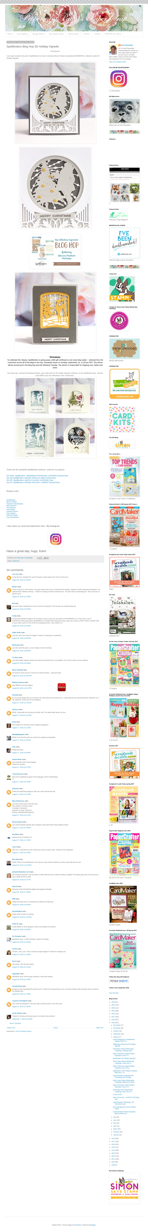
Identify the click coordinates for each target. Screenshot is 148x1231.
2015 (113, 1147)
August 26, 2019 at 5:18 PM (21, 597)
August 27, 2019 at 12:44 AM (21, 715)
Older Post (99, 1028)
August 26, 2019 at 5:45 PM (21, 609)
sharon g (15, 709)
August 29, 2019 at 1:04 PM (21, 979)
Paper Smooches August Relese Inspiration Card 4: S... (124, 1054)
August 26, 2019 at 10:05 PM (21, 676)
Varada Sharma (12, 511)
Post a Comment (15, 1023)
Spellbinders (11, 500)
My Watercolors (56, 34)
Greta (14, 722)
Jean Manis (11, 509)
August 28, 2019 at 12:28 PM (21, 917)
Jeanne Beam (17, 759)
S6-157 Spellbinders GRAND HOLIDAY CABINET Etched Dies (33, 482)
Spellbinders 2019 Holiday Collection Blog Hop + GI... (125, 1071)
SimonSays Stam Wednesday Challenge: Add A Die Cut (123, 1090)
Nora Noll (15, 859)
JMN (13, 899)
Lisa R (14, 847)
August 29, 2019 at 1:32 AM (21, 954)
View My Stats (114, 993)
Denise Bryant (17, 822)
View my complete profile (117, 62)
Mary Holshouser (18, 801)
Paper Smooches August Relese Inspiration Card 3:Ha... (124, 1067)
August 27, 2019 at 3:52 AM (21, 740)
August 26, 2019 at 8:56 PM (21, 651)
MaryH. (14, 587)
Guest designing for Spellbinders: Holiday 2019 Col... (124, 1040)
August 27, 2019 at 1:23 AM (21, 728)
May (115, 1123)
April (115, 1126)
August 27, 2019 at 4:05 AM (21, 753)
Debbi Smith (16, 632)
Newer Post (11, 1028)
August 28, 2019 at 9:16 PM (21, 942)
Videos (97, 34)
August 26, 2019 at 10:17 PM (21, 688)
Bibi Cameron (12, 506)
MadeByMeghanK (18, 734)
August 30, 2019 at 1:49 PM (21, 994)
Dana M (15, 886)
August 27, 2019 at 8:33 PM (21, 852)
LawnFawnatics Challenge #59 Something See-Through (123, 1076)
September (117, 1034)
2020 (113, 1020)
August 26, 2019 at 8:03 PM (21, 638)
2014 (113, 1150)
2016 (113, 1144)
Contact (86, 34)
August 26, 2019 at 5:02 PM (21, 580)
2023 (113, 1011)
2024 (113, 1008)
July (114, 1117)
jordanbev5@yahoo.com (21, 872)
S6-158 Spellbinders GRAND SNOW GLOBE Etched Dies (31, 478)
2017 (113, 1141)
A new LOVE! (117, 1094)
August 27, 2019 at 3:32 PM (21, 782)
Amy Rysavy (11, 507)
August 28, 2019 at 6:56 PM (21, 929)
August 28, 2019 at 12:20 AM (21, 865)
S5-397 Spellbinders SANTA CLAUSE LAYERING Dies (30, 480)
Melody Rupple (12, 515)
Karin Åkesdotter (13, 517)
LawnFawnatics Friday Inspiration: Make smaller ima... (124, 1112)
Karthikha (15, 834)
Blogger (93, 1225)
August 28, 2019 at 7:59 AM (21, 892)
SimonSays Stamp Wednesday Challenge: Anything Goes (123, 1050)
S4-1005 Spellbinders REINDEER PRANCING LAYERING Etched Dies (37, 476)
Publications (73, 34)
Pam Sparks (11, 513)
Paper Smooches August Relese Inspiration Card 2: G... (124, 1086)
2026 (113, 1002)
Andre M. (15, 924)
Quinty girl (16, 645)
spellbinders (16, 561)
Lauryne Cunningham (20, 1001)
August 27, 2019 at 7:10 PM (21, 840)
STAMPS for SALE (113, 34)
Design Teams (38, 34)
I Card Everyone (18, 774)
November (117, 1028)
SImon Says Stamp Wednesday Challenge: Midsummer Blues (123, 1081)
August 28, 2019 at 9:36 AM (21, 905)
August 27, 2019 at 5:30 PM (21, 828)
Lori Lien (15, 574)
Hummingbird (17, 911)
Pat (13, 603)
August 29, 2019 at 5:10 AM (21, 967)
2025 (113, 1005)
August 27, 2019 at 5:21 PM (21, 815)
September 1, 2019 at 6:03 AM (22, 1019)
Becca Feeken (12, 502)
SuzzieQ (15, 695)
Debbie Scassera (18, 682)
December (117, 1025)
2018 (113, 1138)
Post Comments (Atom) (23, 1031)
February (116, 1132)
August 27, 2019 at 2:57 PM (21, 767)
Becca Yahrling (17, 670)
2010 (113, 1162)
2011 (113, 1159)
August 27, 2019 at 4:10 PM (21, 794)
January (116, 1135)
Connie (14, 949)
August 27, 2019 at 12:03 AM (21, 703)
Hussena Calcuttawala (15, 504)
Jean (14, 747)
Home (9, 34)
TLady (14, 616)
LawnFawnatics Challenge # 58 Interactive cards (123, 1103)
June (115, 1120)
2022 (113, 1014)
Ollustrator (77, 1225)
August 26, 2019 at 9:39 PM (21, 663)
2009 (113, 1165)
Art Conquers (17, 936)
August (115, 1037)
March (115, 1129)
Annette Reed (17, 986)
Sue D (14, 961)
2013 (113, 1153)
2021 (113, 1017)
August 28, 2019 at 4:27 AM (21, 880)
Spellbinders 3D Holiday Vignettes (124, 1058)
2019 (113, 1023)
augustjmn (16, 974)
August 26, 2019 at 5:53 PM (21, 626)
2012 (113, 1156)
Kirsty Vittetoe (17, 1013)
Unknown (15, 788)
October (116, 1031)
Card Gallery (22, 34)
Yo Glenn (15, 657)
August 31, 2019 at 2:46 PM (21, 1006)
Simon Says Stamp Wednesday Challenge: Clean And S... (123, 1062)
